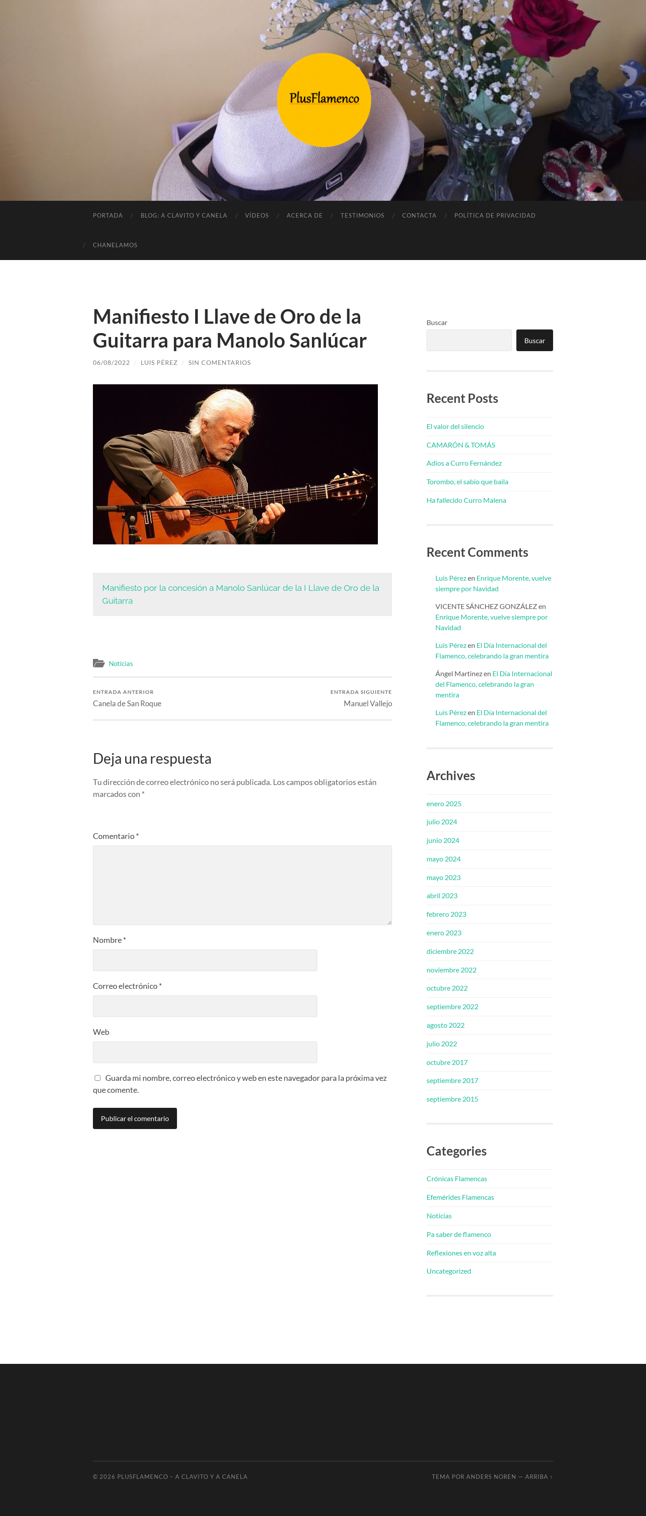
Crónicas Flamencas (457, 1178)
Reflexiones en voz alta (461, 1252)
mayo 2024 (444, 858)
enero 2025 (444, 803)
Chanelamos (115, 245)
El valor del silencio (455, 426)
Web (101, 1032)
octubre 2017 (447, 1062)
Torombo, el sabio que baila (467, 481)
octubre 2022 (447, 988)
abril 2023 (442, 895)
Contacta (419, 215)
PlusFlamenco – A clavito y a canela (182, 1476)
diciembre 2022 (450, 951)
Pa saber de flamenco (459, 1234)
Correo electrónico (127, 986)
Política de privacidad (495, 215)
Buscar (437, 322)
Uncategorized (449, 1271)
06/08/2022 (111, 362)
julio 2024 (442, 821)
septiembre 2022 (452, 1006)
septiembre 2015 (452, 1099)
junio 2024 (443, 840)
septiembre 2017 (452, 1080)
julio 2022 (442, 1043)
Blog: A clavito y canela (184, 215)
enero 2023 (444, 932)
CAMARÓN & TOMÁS (461, 444)
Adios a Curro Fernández (464, 463)
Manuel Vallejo (361, 698)
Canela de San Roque (127, 698)
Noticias (121, 663)
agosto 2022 (446, 1025)
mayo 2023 (444, 877)
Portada (108, 215)
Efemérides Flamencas (460, 1197)
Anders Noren (491, 1476)
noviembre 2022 (452, 969)
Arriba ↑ (539, 1476)
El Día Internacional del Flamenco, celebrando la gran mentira (493, 684)
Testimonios (363, 215)
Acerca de (305, 215)
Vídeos (257, 215)
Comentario (116, 836)
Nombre (109, 940)
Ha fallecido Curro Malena (466, 500)
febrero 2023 (446, 914)
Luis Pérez (159, 362)
